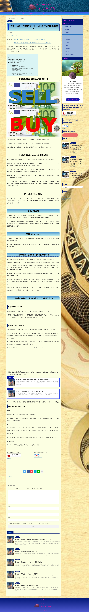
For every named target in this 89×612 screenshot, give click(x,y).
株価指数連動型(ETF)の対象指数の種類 (16, 61)
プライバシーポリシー (33, 13)
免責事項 (22, 13)
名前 (9, 506)
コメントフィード (66, 187)
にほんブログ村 (38, 457)
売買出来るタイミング (14, 65)
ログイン (64, 183)
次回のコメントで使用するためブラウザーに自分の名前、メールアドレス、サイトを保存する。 (30, 523)
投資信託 (10, 476)
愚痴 (66, 51)
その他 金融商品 (69, 48)
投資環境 (66, 29)
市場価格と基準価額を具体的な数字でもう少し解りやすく (21, 68)
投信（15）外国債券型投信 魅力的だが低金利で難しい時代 (29, 39)
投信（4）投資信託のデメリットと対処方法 (26, 573)
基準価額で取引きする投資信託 (17, 70)
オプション (68, 46)
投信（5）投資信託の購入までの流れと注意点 (26, 585)
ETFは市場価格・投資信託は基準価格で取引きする (20, 66)
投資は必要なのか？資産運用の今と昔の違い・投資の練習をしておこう (76, 140)
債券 (67, 41)
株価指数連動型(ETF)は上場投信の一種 (16, 59)
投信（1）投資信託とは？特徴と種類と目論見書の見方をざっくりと (32, 539)
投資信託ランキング (12, 458)
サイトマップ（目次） (11, 13)
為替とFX (68, 37)
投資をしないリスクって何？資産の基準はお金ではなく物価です (76, 164)
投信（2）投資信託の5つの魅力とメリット (26, 551)
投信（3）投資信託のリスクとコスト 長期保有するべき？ (29, 561)
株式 (67, 35)
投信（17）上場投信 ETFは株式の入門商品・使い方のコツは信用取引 (32, 43)
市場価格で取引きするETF (16, 69)
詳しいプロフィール (72, 92)
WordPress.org (65, 188)
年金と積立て (68, 44)
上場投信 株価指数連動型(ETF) (17, 74)
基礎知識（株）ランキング (68, 108)
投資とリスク (67, 26)
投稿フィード (65, 185)
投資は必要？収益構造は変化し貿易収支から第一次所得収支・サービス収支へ (76, 152)
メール (10, 511)
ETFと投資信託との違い (13, 62)
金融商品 (66, 32)
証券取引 (67, 23)
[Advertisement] (20, 359)
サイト (9, 517)
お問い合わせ (44, 13)
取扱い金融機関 (13, 64)
